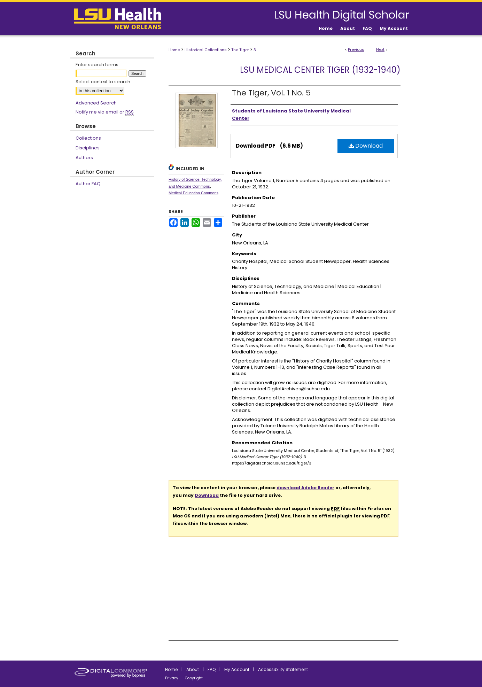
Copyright (194, 678)
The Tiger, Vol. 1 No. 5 (271, 92)
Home (174, 50)
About (192, 669)
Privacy (171, 678)
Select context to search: (103, 81)
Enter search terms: (97, 64)
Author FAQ (88, 183)
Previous (356, 49)
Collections (88, 138)
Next (380, 49)
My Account (236, 669)
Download (366, 146)
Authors (84, 157)
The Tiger (240, 50)
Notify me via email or (105, 112)
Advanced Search (96, 103)
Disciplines (88, 148)
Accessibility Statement (283, 669)
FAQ (212, 669)
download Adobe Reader (305, 488)
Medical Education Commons (193, 193)
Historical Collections (206, 50)
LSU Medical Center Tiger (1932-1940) (320, 70)
